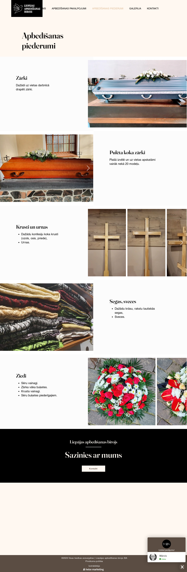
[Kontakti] (93, 469)
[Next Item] (181, 94)
